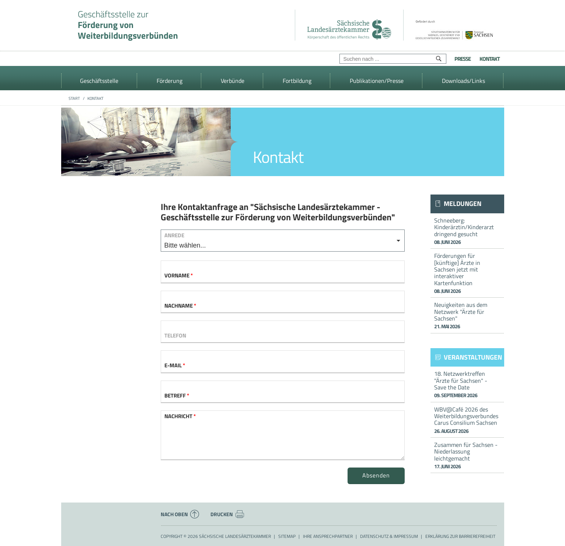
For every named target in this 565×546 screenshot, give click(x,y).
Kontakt (489, 59)
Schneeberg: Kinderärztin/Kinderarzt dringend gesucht (467, 231)
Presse (462, 59)
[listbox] (283, 241)
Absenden (376, 475)
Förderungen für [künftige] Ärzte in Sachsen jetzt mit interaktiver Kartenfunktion (467, 273)
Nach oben (180, 514)
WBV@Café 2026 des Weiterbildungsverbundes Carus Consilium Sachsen (467, 420)
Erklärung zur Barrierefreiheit (460, 536)
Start (74, 98)
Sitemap (287, 536)
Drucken (227, 514)
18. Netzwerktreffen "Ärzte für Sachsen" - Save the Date (467, 384)
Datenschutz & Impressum (389, 536)
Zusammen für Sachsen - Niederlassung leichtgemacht (467, 455)
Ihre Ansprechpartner (328, 536)
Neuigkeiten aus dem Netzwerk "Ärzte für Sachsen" (467, 315)
